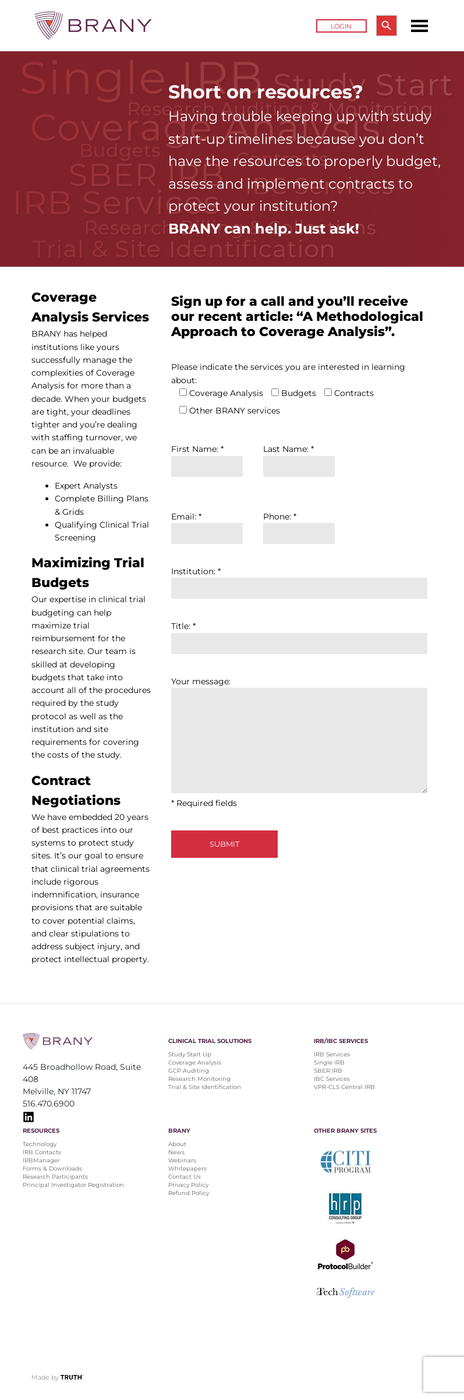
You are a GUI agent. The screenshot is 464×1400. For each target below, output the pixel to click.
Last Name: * (299, 457)
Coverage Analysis (194, 1062)
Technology (39, 1144)
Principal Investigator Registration (73, 1185)
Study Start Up (189, 1054)
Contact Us (184, 1176)
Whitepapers (187, 1168)
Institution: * (299, 579)
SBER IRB (328, 1070)
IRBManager (41, 1160)
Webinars (182, 1160)
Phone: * (299, 525)
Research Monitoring (199, 1079)
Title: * (299, 634)
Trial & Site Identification (204, 1087)
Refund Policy (188, 1193)
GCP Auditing (188, 1070)
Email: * (207, 525)
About (177, 1144)
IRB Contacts (42, 1152)
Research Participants (55, 1176)
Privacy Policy (188, 1185)
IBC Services (332, 1079)
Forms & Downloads (52, 1168)
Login (341, 26)
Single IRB (329, 1062)
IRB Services (332, 1054)
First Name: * (207, 457)
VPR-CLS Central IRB (344, 1087)
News (176, 1152)
